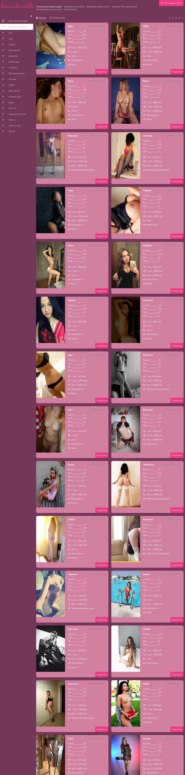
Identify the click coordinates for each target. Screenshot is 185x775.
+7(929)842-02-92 (172, 355)
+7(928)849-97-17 (97, 409)
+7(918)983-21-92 (172, 81)
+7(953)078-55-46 (97, 300)
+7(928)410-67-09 (97, 190)
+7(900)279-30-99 (172, 300)
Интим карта (70, 9)
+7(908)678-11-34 (172, 190)
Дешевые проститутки (98, 6)
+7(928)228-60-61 (172, 574)
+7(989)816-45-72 (97, 81)
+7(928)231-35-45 (97, 464)
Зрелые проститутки (74, 6)
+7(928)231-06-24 (97, 629)
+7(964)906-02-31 (97, 245)
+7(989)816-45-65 (97, 26)
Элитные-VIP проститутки (124, 6)
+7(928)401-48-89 (172, 738)
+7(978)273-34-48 (172, 26)
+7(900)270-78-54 (97, 135)
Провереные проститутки (49, 9)
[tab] (41, 18)
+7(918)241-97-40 (172, 409)
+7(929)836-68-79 (97, 738)
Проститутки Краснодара (49, 6)
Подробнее (102, 71)
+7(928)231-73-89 (172, 245)
